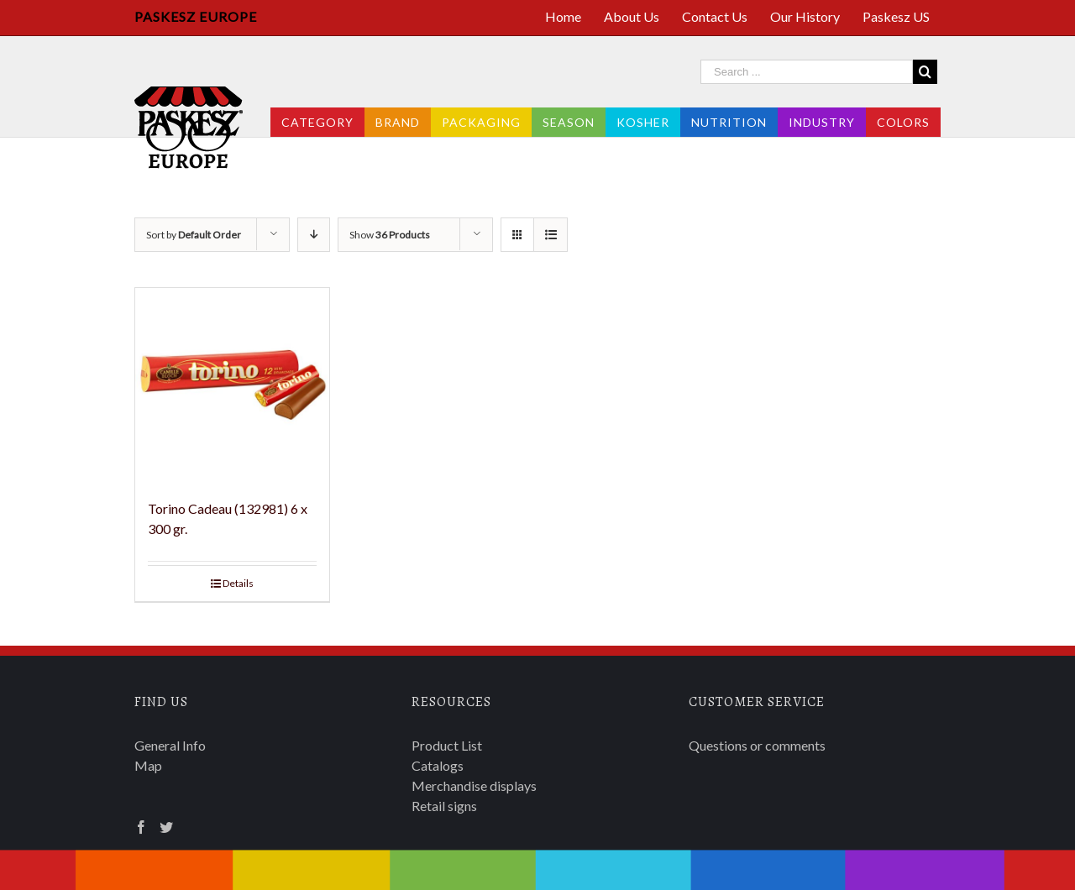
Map (148, 765)
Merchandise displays (474, 785)
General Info (170, 745)
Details (238, 583)
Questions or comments (757, 745)
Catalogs (438, 765)
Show (389, 234)
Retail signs (444, 806)
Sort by (193, 234)
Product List (447, 745)
